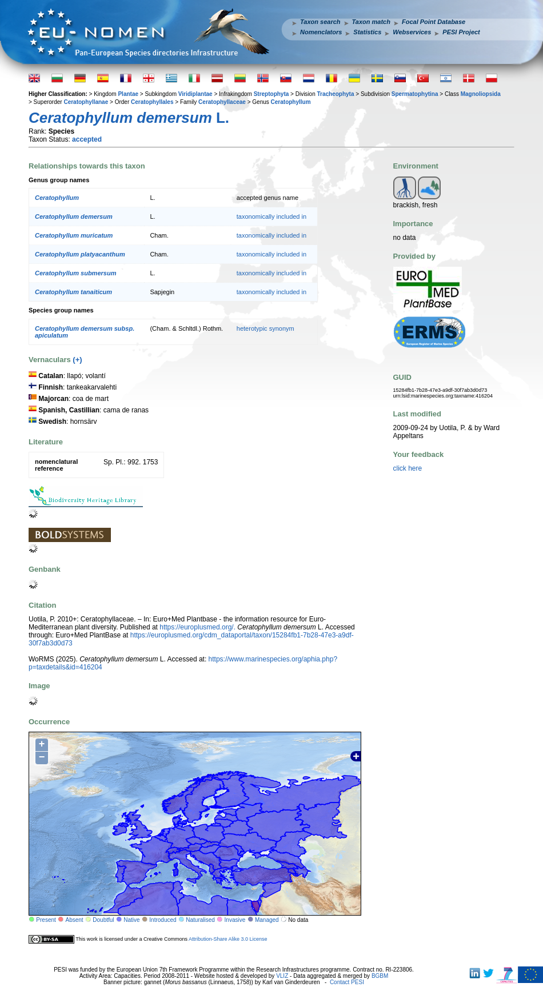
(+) (77, 359)
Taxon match (371, 21)
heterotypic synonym (265, 328)
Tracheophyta (335, 94)
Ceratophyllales (152, 102)
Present (45, 920)
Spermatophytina (415, 94)
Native (131, 920)
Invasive (235, 920)
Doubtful (103, 920)
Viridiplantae (195, 94)
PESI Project (461, 32)
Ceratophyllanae (85, 102)
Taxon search (320, 21)
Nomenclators (321, 32)
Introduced (162, 920)
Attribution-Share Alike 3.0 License (228, 939)
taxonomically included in (271, 216)
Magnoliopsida (481, 94)
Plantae (128, 94)
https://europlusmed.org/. (197, 627)
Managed (267, 920)
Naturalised (200, 920)
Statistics (367, 32)
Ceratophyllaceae (222, 102)
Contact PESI (347, 982)
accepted (87, 139)
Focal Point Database (433, 21)
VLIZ (282, 976)
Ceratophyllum (291, 102)
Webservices (412, 32)
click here (407, 468)
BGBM (380, 976)
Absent (74, 920)
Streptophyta (271, 94)
